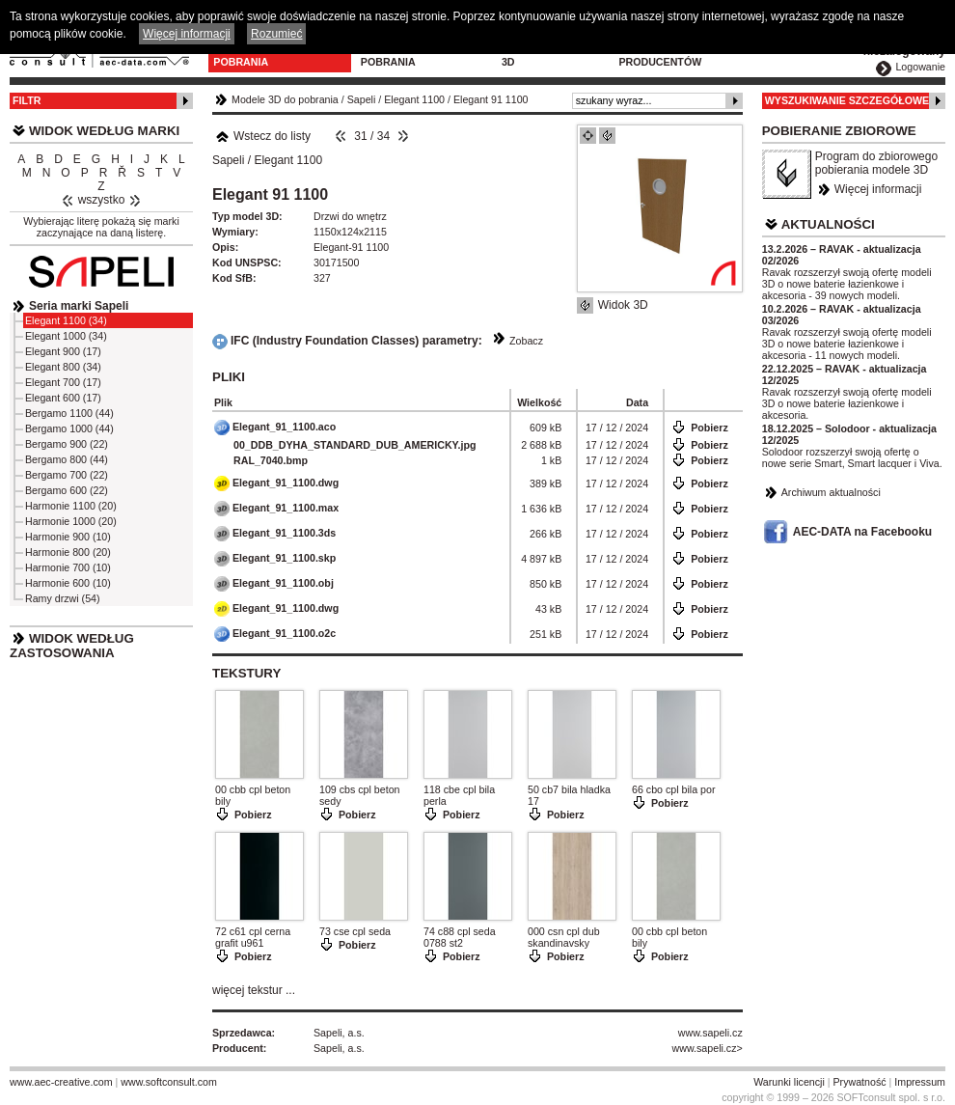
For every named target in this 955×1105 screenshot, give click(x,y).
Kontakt (761, 50)
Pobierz (709, 427)
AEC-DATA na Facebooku (862, 532)
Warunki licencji (789, 1082)
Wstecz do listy (263, 136)
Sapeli (361, 99)
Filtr (27, 100)
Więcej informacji (878, 189)
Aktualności (828, 224)
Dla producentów (659, 56)
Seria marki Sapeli (78, 306)
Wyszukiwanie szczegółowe (847, 100)
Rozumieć (276, 34)
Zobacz (526, 340)
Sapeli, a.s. (339, 1032)
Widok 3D (623, 305)
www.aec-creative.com (61, 1082)
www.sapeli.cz (710, 1032)
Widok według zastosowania (72, 645)
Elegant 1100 (414, 99)
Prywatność (860, 1082)
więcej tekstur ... (253, 990)
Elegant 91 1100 (491, 99)
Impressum (919, 1082)
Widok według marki (104, 131)
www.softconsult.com (169, 1082)
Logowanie (920, 66)
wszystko (101, 200)
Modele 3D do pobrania (252, 56)
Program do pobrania (397, 56)
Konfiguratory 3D (546, 56)
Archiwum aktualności (831, 492)
